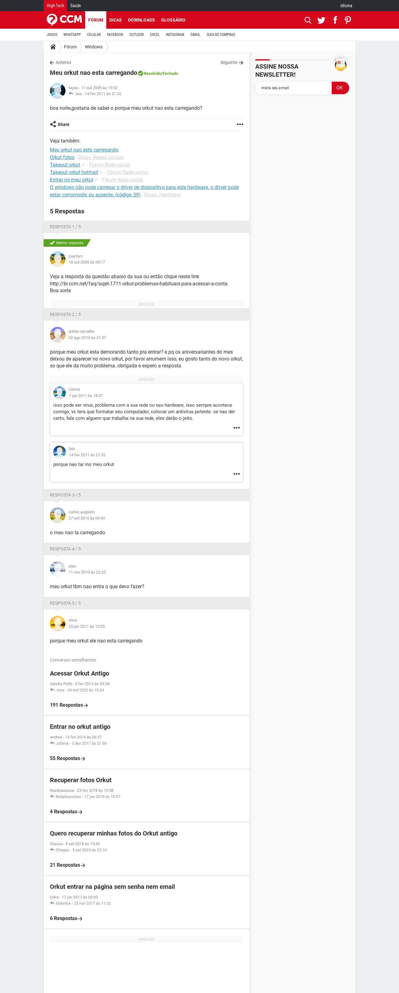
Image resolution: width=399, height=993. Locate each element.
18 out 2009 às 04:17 (87, 262)
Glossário (173, 19)
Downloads (141, 19)
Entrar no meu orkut (71, 180)
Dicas (115, 19)
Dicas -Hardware (162, 195)
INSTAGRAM (175, 34)
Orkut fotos (62, 157)
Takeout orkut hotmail (74, 172)
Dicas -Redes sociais (100, 157)
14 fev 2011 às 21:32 (103, 93)
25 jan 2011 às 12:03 (87, 626)
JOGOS (52, 34)
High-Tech (55, 5)
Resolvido (152, 73)
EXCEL (155, 34)
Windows (94, 46)
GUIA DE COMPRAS (221, 34)
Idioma (346, 5)
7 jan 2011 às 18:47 (86, 395)
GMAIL (195, 34)
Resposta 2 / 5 (65, 314)
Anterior (63, 62)
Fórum (95, 19)
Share (64, 124)
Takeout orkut (65, 165)
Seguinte (228, 62)
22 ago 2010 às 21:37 (87, 337)
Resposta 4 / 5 (65, 548)
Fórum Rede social (109, 165)
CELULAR (94, 34)
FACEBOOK (115, 34)
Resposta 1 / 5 (65, 226)
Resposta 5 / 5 (65, 603)
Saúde (75, 5)
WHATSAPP (72, 34)
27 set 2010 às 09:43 (87, 518)
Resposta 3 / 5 (65, 494)
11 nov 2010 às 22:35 (87, 572)
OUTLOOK (136, 34)
